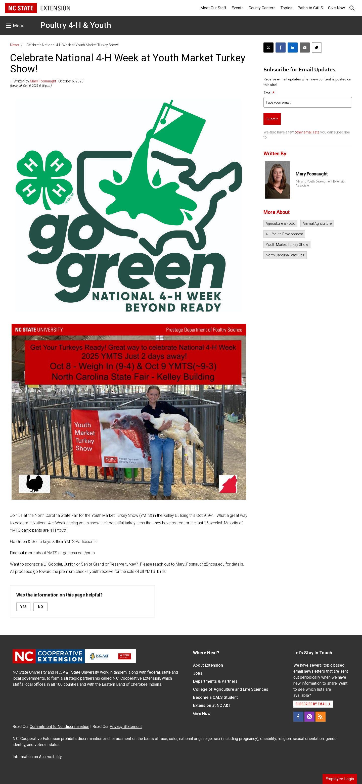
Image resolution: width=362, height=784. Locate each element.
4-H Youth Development (284, 234)
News (14, 45)
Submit (272, 119)
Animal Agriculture (317, 223)
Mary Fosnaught (43, 81)
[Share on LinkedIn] (293, 47)
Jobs (197, 673)
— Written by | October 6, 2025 (46, 81)
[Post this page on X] (268, 47)
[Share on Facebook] (281, 47)
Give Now (336, 8)
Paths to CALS (310, 8)
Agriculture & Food (280, 223)
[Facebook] (298, 717)
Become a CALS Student (215, 697)
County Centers (262, 8)
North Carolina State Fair (285, 255)
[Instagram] (309, 717)
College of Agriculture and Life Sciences (230, 689)
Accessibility (50, 756)
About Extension (208, 665)
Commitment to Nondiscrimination (59, 726)
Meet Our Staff (213, 8)
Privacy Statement (126, 726)
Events (238, 8)
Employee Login (340, 778)
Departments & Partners (215, 681)
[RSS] (320, 717)
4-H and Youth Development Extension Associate (321, 183)
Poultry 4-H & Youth (75, 25)
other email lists (307, 132)
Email (269, 92)
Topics (286, 8)
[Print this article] (317, 47)
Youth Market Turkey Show (287, 245)
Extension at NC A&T (212, 705)
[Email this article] (305, 47)
